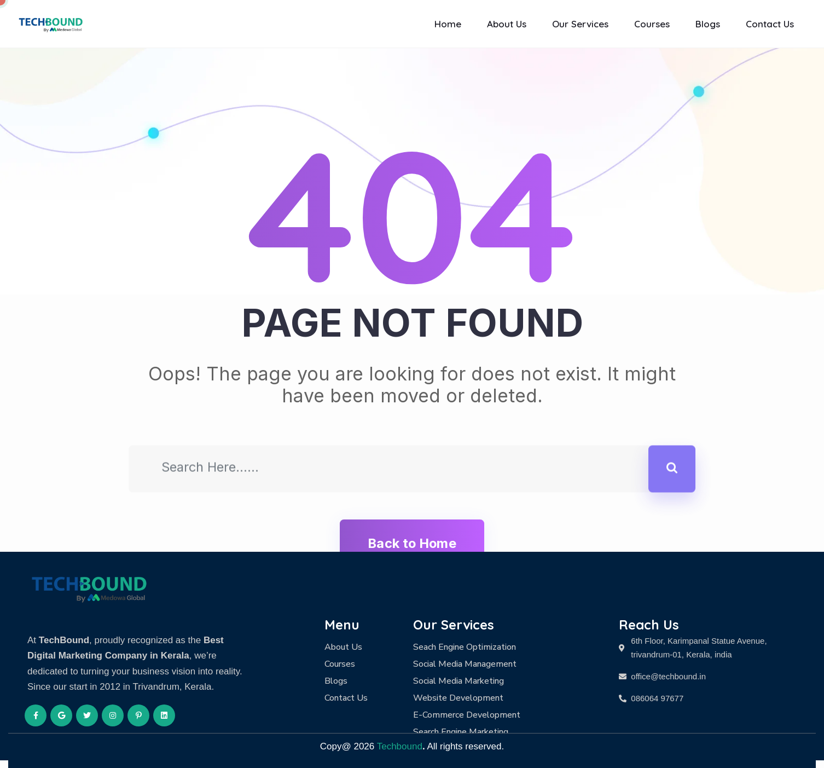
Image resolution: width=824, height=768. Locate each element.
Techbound (399, 746)
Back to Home (412, 543)
